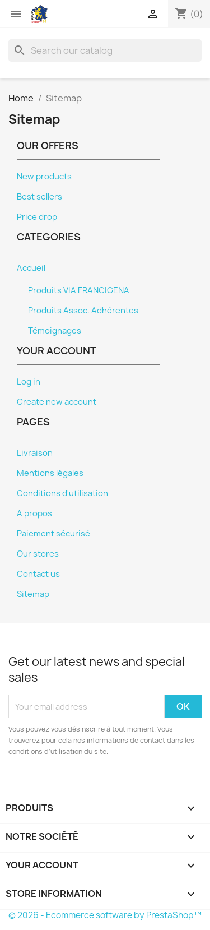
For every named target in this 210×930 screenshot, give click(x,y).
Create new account (56, 402)
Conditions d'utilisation (62, 493)
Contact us (38, 574)
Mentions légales (50, 473)
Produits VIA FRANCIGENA (78, 290)
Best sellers (39, 196)
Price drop (37, 217)
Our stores (38, 553)
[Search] (105, 50)
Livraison (35, 453)
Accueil (31, 268)
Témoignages (54, 330)
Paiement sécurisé (53, 533)
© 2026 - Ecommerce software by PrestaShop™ (105, 915)
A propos (34, 513)
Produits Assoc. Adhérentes (83, 310)
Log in (28, 381)
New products (44, 176)
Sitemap (33, 594)
